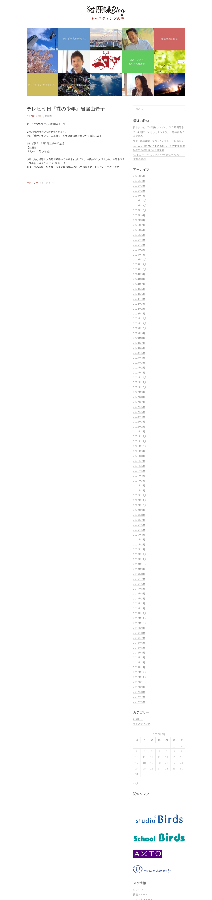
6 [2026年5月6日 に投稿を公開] (159, 751)
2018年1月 (139, 667)
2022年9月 (139, 392)
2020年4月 (139, 534)
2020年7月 (139, 519)
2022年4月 (139, 416)
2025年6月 (139, 230)
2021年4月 (139, 475)
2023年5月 (139, 352)
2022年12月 (140, 377)
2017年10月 (140, 682)
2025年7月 (139, 225)
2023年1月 (139, 372)
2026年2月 (139, 190)
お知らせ (138, 718)
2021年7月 (139, 460)
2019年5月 (139, 588)
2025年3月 (139, 244)
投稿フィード (140, 894)
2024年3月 (139, 303)
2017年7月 (139, 696)
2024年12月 (140, 259)
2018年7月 (139, 637)
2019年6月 (139, 583)
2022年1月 (139, 431)
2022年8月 (139, 397)
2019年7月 (139, 578)
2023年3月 (139, 362)
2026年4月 (139, 180)
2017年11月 (140, 677)
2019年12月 (140, 554)
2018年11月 (140, 618)
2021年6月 (139, 465)
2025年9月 (139, 215)
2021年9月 (139, 451)
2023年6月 (139, 348)
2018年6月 (139, 642)
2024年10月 (140, 269)
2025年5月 (139, 234)
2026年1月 (139, 195)
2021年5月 (139, 470)
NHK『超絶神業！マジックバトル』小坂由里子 (158, 141)
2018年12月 (140, 613)
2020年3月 (139, 539)
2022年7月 (139, 402)
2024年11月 (140, 264)
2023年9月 (139, 333)
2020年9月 (139, 510)
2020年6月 (139, 524)
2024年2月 (139, 308)
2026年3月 (139, 185)
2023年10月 (140, 328)
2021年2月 (139, 485)
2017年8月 (139, 691)
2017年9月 (139, 687)
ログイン (138, 889)
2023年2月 (139, 367)
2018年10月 (140, 623)
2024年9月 (139, 274)
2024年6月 (139, 289)
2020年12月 (140, 495)
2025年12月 (140, 200)
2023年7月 (139, 343)
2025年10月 (140, 210)
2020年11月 (140, 500)
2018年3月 (139, 657)
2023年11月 (140, 323)
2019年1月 (139, 608)
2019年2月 (139, 603)
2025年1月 (139, 254)
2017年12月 (140, 672)
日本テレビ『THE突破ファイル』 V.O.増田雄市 (158, 127)
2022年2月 (139, 426)
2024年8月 (139, 279)
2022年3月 (139, 421)
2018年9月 (139, 628)
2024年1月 (139, 313)
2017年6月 (139, 701)
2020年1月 (139, 549)
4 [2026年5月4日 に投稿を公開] (144, 751)
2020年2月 (139, 544)
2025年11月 (140, 205)
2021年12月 (140, 436)
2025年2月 (139, 249)
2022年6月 (139, 406)
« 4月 (136, 783)
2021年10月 (140, 446)
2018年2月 (139, 662)
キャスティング (47, 182)
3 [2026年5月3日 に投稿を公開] (137, 751)
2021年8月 (139, 456)
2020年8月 (139, 514)
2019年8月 (139, 574)
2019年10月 (140, 564)
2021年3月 (139, 480)
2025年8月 (139, 220)
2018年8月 (139, 632)
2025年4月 (139, 239)
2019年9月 (139, 569)
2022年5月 (139, 411)
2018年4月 (139, 652)
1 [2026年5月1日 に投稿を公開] (174, 745)
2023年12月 (140, 318)
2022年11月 (140, 382)
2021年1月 (139, 490)
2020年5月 (139, 529)
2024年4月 (139, 298)
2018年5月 (139, 647)
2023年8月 (139, 338)
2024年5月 (139, 294)
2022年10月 (140, 387)
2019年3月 (139, 598)
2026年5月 (139, 176)
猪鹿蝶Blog (106, 10)
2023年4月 (139, 357)
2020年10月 (140, 505)
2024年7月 (139, 284)
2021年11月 (140, 441)
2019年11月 (140, 559)
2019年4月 (139, 593)
